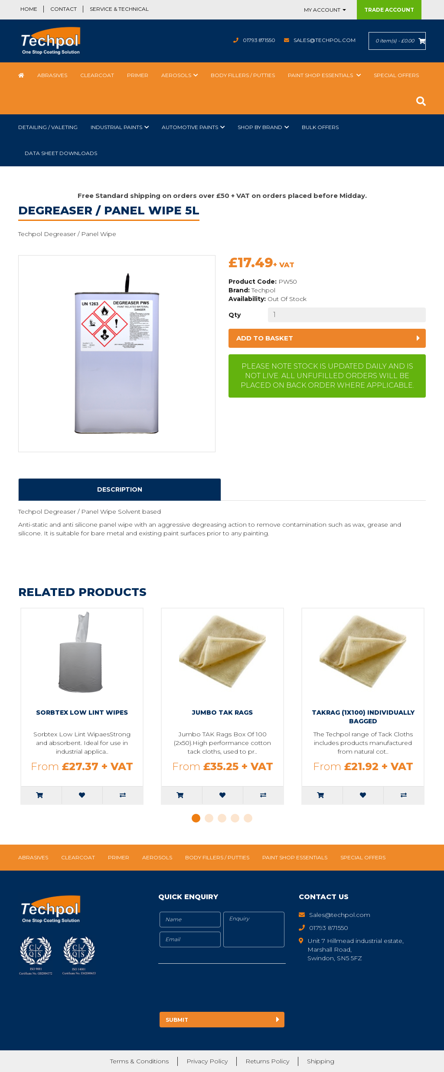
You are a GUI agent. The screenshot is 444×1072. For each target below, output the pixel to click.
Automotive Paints (190, 127)
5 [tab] (248, 818)
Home (28, 9)
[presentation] (231, 989)
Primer (137, 75)
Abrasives (52, 75)
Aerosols (176, 75)
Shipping (320, 1061)
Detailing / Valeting (48, 127)
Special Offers (396, 75)
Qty (235, 315)
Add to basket (264, 338)
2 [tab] (209, 818)
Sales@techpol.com (324, 40)
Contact (63, 9)
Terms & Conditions (139, 1061)
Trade (389, 9)
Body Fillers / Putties (243, 75)
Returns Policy (267, 1061)
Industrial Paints (116, 127)
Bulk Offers (320, 127)
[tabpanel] (82, 706)
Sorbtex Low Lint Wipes (82, 712)
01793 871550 (257, 40)
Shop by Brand (260, 127)
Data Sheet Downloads (61, 153)
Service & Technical (119, 9)
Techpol (263, 290)
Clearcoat (97, 75)
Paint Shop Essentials (321, 75)
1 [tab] (196, 818)
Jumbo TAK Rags (222, 712)
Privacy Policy (207, 1061)
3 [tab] (222, 818)
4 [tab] (235, 818)
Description (119, 489)
